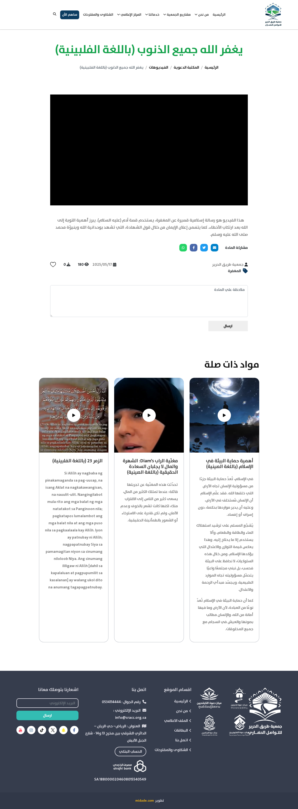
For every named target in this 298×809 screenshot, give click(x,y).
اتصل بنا (183, 740)
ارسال (228, 326)
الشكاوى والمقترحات (98, 14)
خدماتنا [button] (152, 14)
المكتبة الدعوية (186, 67)
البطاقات (182, 730)
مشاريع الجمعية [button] (177, 14)
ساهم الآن (69, 14)
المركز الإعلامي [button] (129, 14)
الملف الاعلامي (177, 721)
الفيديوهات (158, 67)
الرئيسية (219, 14)
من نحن (183, 711)
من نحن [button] (202, 14)
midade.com (144, 800)
